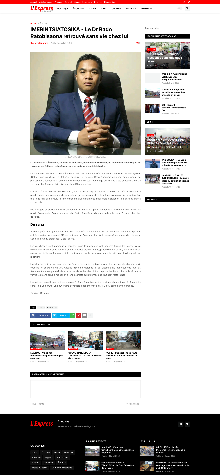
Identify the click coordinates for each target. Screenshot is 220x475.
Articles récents (45, 2)
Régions (49, 457)
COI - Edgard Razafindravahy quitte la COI (174, 108)
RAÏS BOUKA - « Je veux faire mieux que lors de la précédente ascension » (174, 162)
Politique (63, 8)
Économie (78, 8)
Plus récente (38, 403)
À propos (58, 2)
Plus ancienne (132, 403)
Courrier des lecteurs (83, 2)
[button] (179, 8)
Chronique (48, 462)
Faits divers (52, 307)
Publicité (98, 2)
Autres (130, 8)
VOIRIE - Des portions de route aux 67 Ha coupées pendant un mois (121, 355)
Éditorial (68, 2)
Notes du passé (40, 467)
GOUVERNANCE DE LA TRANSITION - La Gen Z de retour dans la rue (85, 355)
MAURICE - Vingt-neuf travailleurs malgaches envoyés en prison (46, 355)
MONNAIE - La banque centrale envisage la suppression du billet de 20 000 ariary (173, 465)
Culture (116, 8)
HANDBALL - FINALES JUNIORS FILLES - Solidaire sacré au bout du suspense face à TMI (175, 179)
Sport (104, 8)
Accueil (33, 2)
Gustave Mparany (39, 43)
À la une (44, 23)
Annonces (147, 8)
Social (92, 8)
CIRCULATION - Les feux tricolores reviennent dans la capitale (170, 450)
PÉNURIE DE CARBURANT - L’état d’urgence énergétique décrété (175, 77)
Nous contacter (110, 2)
